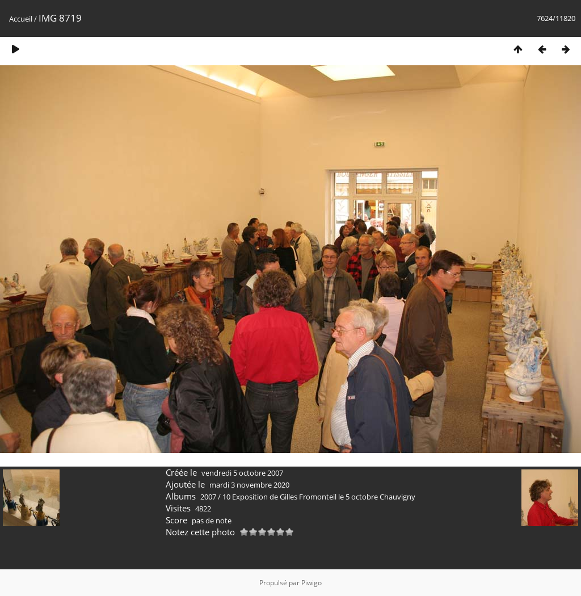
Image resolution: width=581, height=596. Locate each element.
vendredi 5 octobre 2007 (242, 473)
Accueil (20, 19)
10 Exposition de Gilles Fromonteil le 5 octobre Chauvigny (318, 497)
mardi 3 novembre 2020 (249, 485)
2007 (208, 497)
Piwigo (311, 582)
